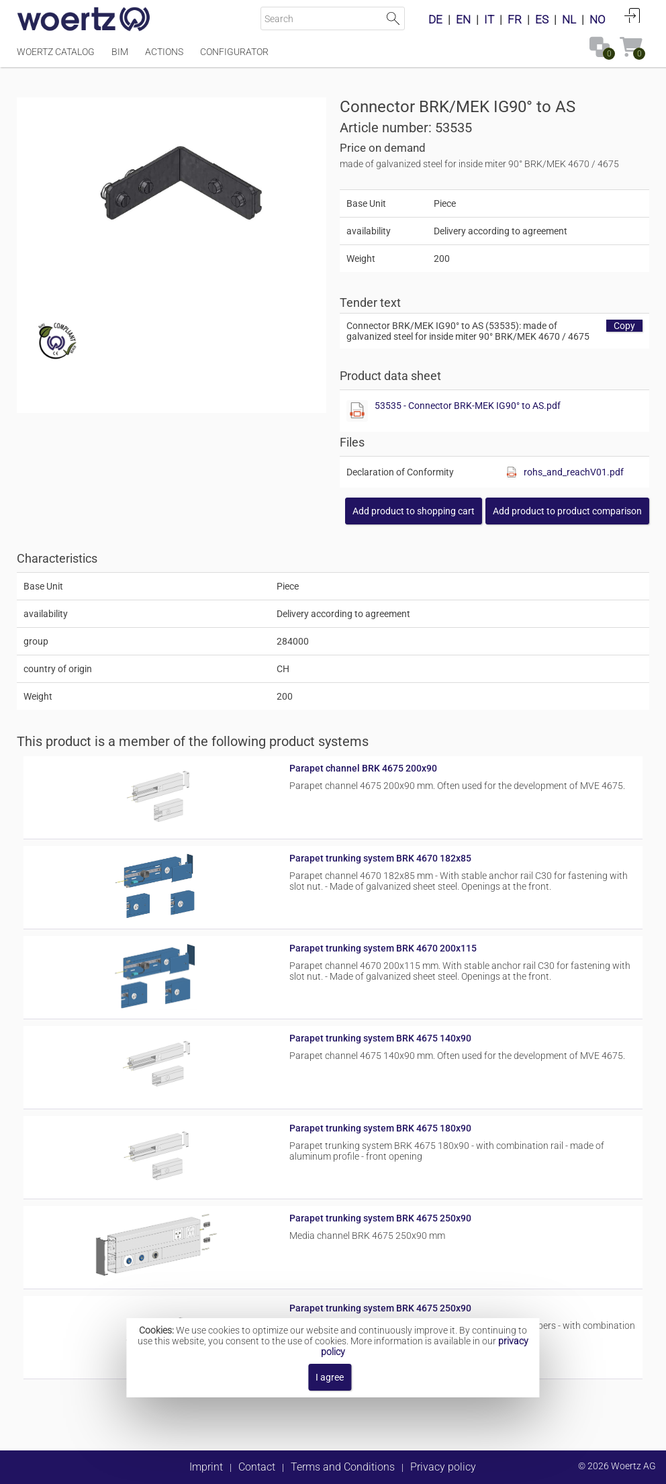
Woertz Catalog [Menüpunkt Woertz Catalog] (56, 51)
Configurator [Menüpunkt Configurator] (234, 51)
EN (463, 19)
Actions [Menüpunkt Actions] (164, 51)
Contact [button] (256, 1466)
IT (489, 19)
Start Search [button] (393, 18)
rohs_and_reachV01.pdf (574, 472)
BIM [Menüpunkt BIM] (119, 51)
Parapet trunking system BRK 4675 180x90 (380, 1128)
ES (542, 19)
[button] (567, 511)
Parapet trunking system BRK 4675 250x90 (380, 1218)
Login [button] (632, 15)
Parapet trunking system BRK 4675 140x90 (380, 1038)
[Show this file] (357, 411)
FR (515, 19)
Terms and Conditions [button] (343, 1466)
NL (569, 19)
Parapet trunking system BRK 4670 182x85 (380, 858)
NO (597, 19)
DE (435, 19)
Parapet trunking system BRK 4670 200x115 (383, 948)
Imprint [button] (206, 1466)
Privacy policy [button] (443, 1466)
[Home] (84, 20)
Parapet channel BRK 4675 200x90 (363, 768)
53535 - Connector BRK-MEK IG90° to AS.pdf (468, 405)
